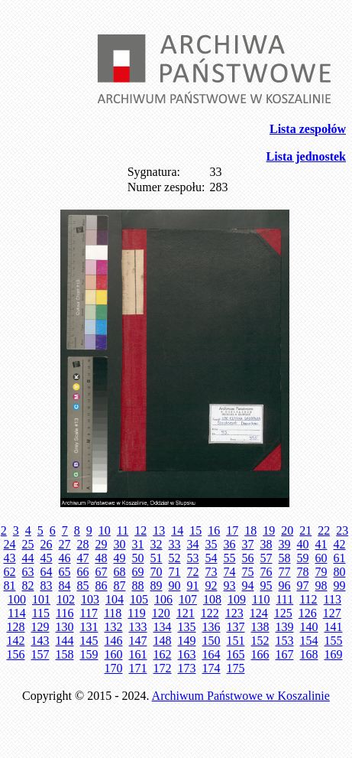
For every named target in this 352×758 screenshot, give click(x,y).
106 (163, 599)
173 (187, 668)
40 (303, 544)
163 (187, 654)
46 (65, 557)
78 (303, 571)
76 (266, 571)
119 (136, 613)
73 (211, 571)
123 (234, 613)
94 (248, 585)
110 (261, 599)
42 (340, 544)
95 (266, 585)
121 (185, 613)
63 (28, 571)
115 (41, 613)
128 (16, 626)
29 (101, 544)
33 (175, 544)
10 (104, 530)
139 (285, 626)
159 (89, 654)
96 (285, 585)
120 (161, 613)
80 (340, 571)
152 (260, 640)
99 (340, 585)
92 (211, 585)
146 (114, 640)
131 (89, 626)
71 (175, 571)
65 (65, 571)
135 (187, 626)
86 (101, 585)
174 (211, 668)
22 (324, 530)
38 (266, 544)
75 (248, 571)
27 (65, 544)
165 (236, 654)
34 (193, 544)
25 (28, 544)
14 (177, 530)
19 (269, 530)
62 (10, 571)
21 (305, 530)
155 (334, 640)
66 (83, 571)
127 (332, 613)
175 (236, 668)
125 (283, 613)
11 (122, 530)
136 (211, 626)
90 (175, 585)
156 (16, 654)
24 (10, 544)
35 (211, 544)
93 (230, 585)
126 (308, 613)
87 (120, 585)
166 (260, 654)
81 (10, 585)
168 (309, 654)
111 (284, 599)
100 (17, 599)
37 (248, 544)
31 (138, 544)
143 (40, 640)
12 (140, 530)
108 (212, 599)
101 (41, 599)
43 (10, 557)
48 (101, 557)
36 (230, 544)
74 (230, 571)
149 (187, 640)
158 (65, 654)
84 (65, 585)
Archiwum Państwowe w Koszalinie (241, 695)
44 (28, 557)
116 (64, 613)
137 (236, 626)
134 (162, 626)
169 (334, 654)
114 (16, 613)
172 (162, 668)
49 (120, 557)
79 (321, 571)
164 (211, 654)
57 (266, 557)
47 (83, 557)
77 (285, 571)
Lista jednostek (306, 156)
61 (340, 557)
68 (120, 571)
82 (28, 585)
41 (321, 544)
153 (285, 640)
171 (138, 668)
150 (211, 640)
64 (46, 571)
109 (237, 599)
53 (193, 557)
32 (156, 544)
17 (232, 530)
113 (332, 599)
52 (175, 557)
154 (309, 640)
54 (211, 557)
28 (83, 544)
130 (65, 626)
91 (193, 585)
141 (334, 626)
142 (16, 640)
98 (321, 585)
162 (162, 654)
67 (101, 571)
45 (46, 557)
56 (248, 557)
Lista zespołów (308, 128)
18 (250, 530)
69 (138, 571)
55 (230, 557)
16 (214, 530)
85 (83, 585)
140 (309, 626)
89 (156, 585)
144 (65, 640)
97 (303, 585)
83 (46, 585)
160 (114, 654)
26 (46, 544)
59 (303, 557)
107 (188, 599)
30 (120, 544)
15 (195, 530)
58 (285, 557)
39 (285, 544)
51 (156, 557)
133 (138, 626)
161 (138, 654)
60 (321, 557)
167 (285, 654)
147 (138, 640)
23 (342, 530)
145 (89, 640)
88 (138, 585)
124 (259, 613)
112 (308, 599)
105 (139, 599)
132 (114, 626)
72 (193, 571)
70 (156, 571)
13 (159, 530)
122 (210, 613)
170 (114, 668)
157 (40, 654)
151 (236, 640)
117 (89, 613)
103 (90, 599)
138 (260, 626)
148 (162, 640)
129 (40, 626)
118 (112, 613)
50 (138, 557)
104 (114, 599)
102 (66, 599)
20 (287, 530)
